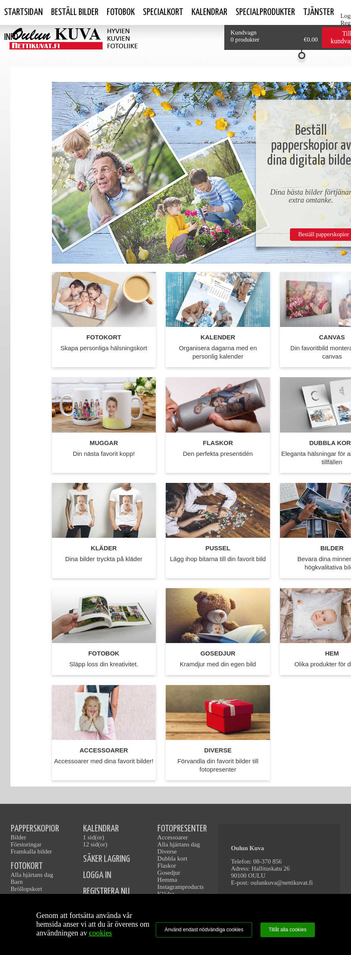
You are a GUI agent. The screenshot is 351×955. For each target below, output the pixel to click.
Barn (17, 881)
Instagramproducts (180, 886)
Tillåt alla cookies (288, 930)
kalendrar (209, 12)
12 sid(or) (95, 844)
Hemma (167, 879)
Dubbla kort (172, 858)
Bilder (19, 837)
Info (11, 37)
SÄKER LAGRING (106, 859)
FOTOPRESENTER (182, 829)
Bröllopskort (26, 889)
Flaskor (166, 865)
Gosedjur (168, 872)
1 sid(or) (93, 837)
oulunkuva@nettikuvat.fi (281, 882)
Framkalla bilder (31, 851)
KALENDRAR (101, 829)
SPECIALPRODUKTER (265, 12)
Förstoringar (26, 844)
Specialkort (163, 12)
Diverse (167, 851)
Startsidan (23, 12)
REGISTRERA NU (106, 891)
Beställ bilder (74, 12)
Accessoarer (172, 837)
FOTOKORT (27, 866)
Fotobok (121, 12)
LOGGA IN (97, 875)
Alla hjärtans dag (32, 874)
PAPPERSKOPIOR (35, 829)
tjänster (318, 12)
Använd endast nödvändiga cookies (203, 930)
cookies (100, 933)
